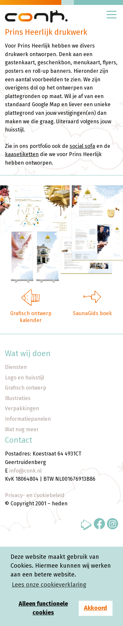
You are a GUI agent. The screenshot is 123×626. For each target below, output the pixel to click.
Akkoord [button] (95, 608)
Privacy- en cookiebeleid (35, 495)
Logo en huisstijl (24, 377)
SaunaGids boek (92, 313)
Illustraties (18, 398)
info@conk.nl (25, 471)
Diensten (16, 367)
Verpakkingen (22, 408)
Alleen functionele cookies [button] (43, 608)
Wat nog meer (22, 429)
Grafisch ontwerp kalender (30, 316)
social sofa (82, 146)
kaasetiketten (22, 154)
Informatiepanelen (28, 419)
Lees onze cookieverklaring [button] (49, 584)
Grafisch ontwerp (25, 388)
